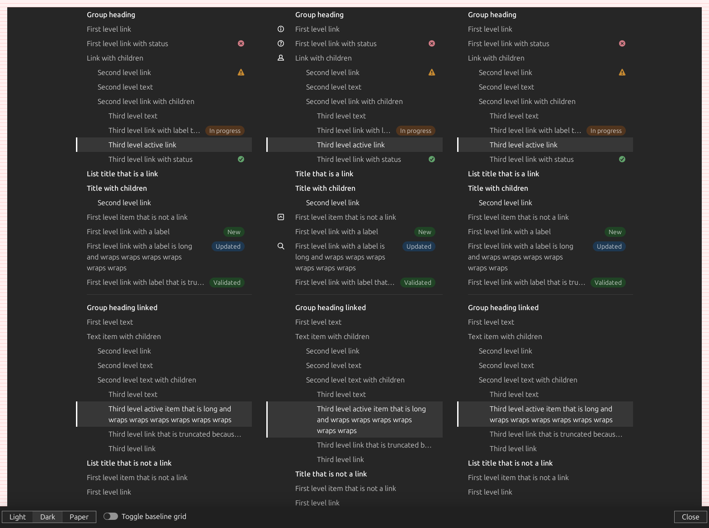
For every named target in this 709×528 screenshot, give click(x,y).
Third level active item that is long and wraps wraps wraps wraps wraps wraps (170, 414)
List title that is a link (122, 174)
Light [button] (17, 517)
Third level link (132, 448)
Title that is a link (324, 174)
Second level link (171, 72)
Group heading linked (122, 307)
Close (691, 517)
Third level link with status (177, 159)
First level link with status (166, 43)
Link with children (115, 58)
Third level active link (142, 145)
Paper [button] (79, 517)
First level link (109, 29)
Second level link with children (146, 101)
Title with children (117, 188)
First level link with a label (166, 231)
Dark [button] (47, 517)
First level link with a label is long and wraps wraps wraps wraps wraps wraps (166, 256)
